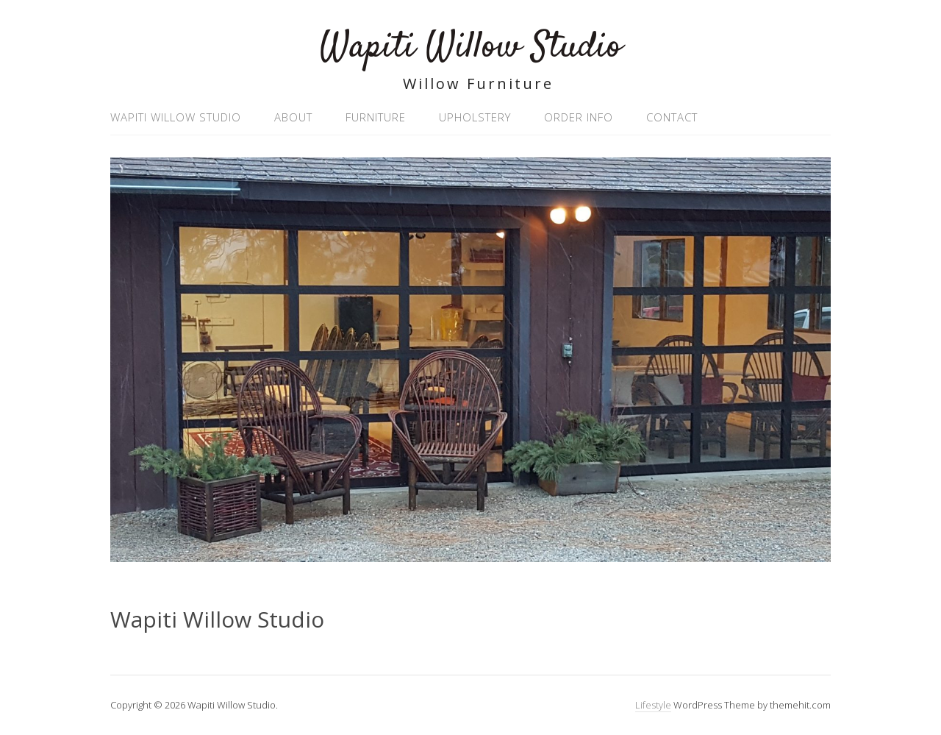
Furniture (376, 117)
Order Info (578, 117)
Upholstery (475, 117)
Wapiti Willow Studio (471, 47)
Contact (672, 117)
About (293, 117)
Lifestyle (653, 704)
